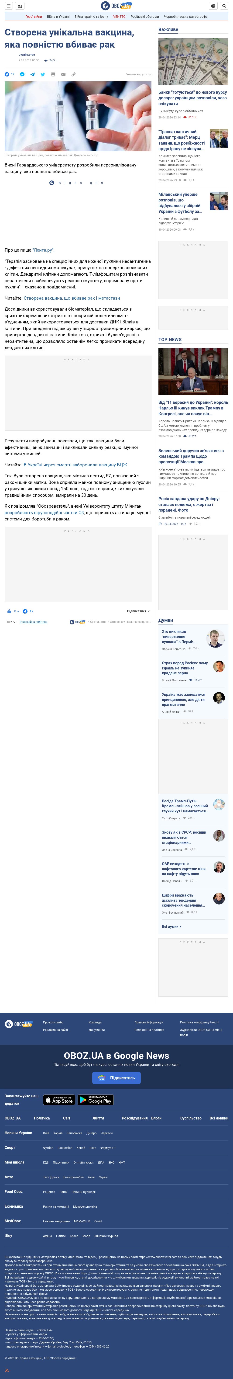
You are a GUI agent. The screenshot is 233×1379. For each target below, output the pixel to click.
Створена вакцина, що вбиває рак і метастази (72, 298)
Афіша (47, 1236)
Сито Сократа (171, 818)
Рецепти (49, 1192)
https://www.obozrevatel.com (158, 1257)
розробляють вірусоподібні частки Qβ (44, 512)
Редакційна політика (33, 622)
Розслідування (135, 1118)
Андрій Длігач (171, 712)
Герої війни (33, 16)
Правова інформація (148, 1022)
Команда (95, 1022)
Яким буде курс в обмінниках (180, 111)
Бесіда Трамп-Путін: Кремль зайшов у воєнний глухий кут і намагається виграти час (185, 806)
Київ (46, 1133)
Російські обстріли (145, 16)
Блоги (156, 1118)
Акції (91, 1177)
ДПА (101, 1162)
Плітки (61, 1236)
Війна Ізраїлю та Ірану (91, 16)
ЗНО (111, 1162)
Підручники (61, 1162)
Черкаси (107, 1133)
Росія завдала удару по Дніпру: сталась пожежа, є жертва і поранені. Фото (189, 504)
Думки (165, 620)
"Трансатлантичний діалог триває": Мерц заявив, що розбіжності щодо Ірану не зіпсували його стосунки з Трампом (182, 140)
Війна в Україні (58, 16)
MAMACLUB (82, 1221)
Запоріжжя (74, 1133)
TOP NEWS (170, 339)
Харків (57, 1133)
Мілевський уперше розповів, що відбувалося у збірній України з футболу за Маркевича (179, 203)
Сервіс (103, 1177)
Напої (63, 1192)
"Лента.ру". (43, 250)
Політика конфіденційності (199, 1022)
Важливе (168, 29)
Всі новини (219, 1118)
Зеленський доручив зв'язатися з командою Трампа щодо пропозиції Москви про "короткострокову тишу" (191, 456)
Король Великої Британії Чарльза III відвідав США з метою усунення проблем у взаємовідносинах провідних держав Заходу (192, 425)
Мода (86, 1236)
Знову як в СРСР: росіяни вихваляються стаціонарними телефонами (184, 837)
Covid (98, 1221)
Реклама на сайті (55, 1030)
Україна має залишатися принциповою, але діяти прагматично (183, 699)
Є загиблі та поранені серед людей (184, 517)
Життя (98, 1118)
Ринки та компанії (56, 1206)
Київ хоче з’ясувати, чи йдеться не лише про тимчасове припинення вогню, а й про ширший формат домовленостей (191, 474)
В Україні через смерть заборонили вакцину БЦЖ (75, 465)
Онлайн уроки (84, 1162)
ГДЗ (46, 1162)
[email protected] (59, 1346)
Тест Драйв (51, 1177)
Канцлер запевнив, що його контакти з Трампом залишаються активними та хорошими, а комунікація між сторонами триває (180, 165)
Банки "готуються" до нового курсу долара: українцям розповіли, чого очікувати (192, 98)
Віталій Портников (174, 680)
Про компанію (53, 1022)
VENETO (119, 16)
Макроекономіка (85, 1206)
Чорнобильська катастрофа (186, 16)
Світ (66, 1118)
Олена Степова (172, 850)
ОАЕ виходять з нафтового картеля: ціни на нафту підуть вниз (184, 869)
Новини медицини (56, 1221)
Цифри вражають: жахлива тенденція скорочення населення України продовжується (183, 900)
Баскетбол (65, 1148)
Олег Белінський (173, 912)
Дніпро (91, 1133)
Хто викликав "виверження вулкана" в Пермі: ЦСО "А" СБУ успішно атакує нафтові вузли (181, 636)
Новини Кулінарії (84, 1192)
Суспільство (27, 54)
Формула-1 (108, 1148)
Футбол (48, 1148)
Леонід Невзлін (172, 881)
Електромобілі (73, 1177)
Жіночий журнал (106, 1236)
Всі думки (170, 927)
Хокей (81, 1148)
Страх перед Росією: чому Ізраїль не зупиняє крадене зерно (185, 668)
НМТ (122, 1162)
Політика (42, 1118)
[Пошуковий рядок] (224, 5)
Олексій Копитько (173, 649)
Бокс (92, 1148)
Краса (74, 1236)
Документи (97, 1030)
